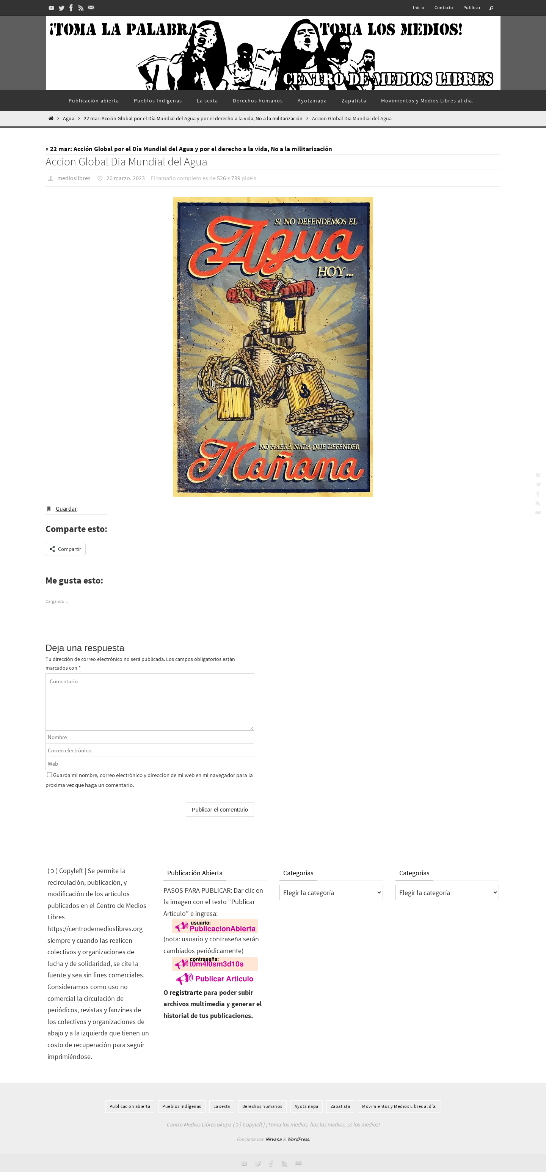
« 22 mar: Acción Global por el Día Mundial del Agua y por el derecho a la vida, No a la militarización (189, 149)
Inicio (418, 7)
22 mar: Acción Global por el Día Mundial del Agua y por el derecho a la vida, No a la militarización (193, 118)
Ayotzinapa (306, 1106)
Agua (68, 118)
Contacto (444, 7)
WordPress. (298, 1139)
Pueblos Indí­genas (181, 1106)
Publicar (471, 7)
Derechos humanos (262, 1106)
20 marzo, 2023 (126, 178)
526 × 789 (228, 178)
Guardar (66, 508)
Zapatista (340, 1106)
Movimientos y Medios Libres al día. (399, 1106)
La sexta (221, 1106)
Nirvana (273, 1139)
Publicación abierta (130, 1106)
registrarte (185, 992)
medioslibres (74, 178)
